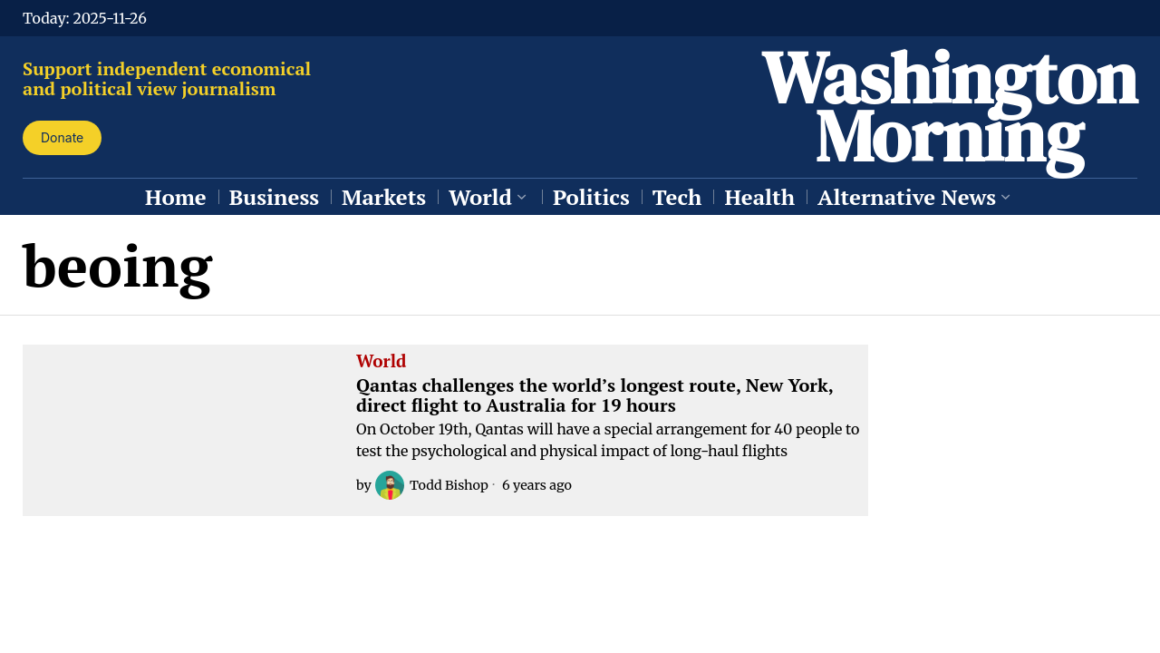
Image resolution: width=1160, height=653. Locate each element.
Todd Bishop (431, 485)
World (381, 362)
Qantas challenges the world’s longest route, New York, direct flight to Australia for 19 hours (594, 395)
